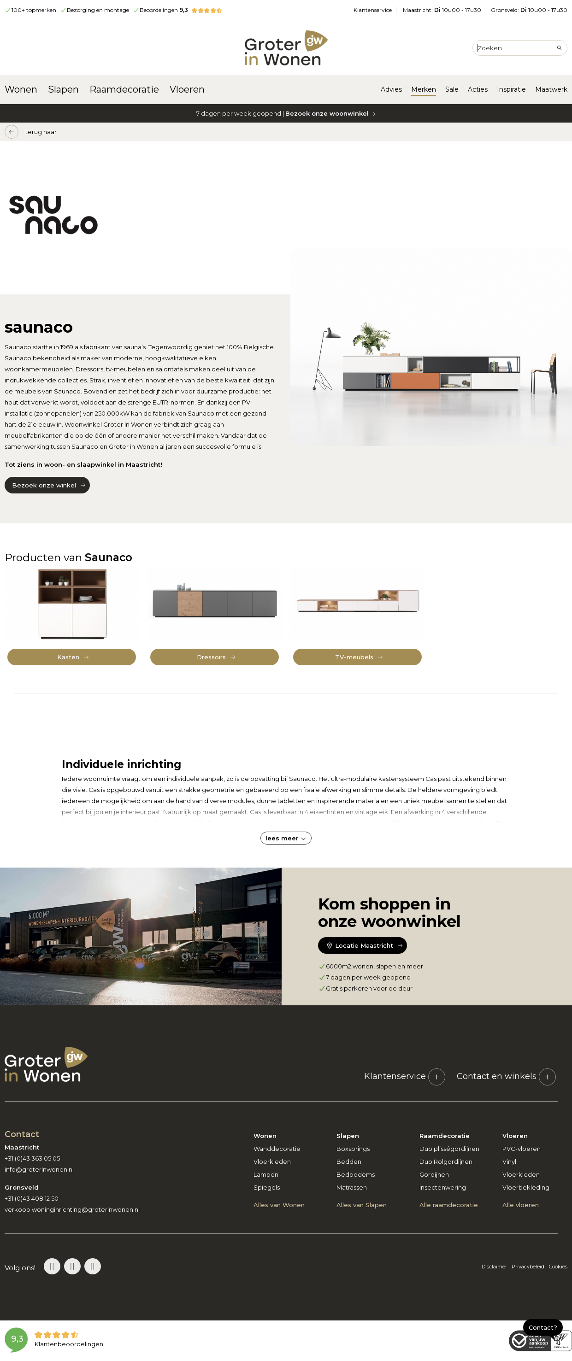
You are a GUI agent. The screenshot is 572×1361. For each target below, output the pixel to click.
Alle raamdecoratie (448, 1204)
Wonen (21, 89)
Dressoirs (211, 657)
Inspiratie (511, 89)
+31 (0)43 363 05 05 (32, 1158)
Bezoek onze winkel (44, 485)
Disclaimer (494, 1266)
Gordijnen (434, 1174)
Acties (478, 89)
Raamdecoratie (124, 89)
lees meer (286, 838)
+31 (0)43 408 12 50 (32, 1198)
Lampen (266, 1174)
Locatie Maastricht (359, 945)
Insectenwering (442, 1187)
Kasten (68, 657)
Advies (391, 89)
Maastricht (442, 9)
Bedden (348, 1161)
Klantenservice (373, 9)
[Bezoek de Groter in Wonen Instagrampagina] (72, 1266)
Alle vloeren (520, 1204)
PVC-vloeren (521, 1148)
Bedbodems (355, 1174)
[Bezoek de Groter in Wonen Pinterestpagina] (52, 1266)
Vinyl (509, 1161)
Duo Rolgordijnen (445, 1161)
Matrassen (351, 1187)
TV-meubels (354, 657)
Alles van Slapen (361, 1204)
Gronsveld (529, 9)
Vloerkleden (272, 1161)
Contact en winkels (506, 1076)
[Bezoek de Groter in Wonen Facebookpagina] (92, 1266)
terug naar (41, 131)
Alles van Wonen (279, 1204)
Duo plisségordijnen (449, 1148)
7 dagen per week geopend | (286, 113)
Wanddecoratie (277, 1148)
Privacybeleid (528, 1266)
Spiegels (267, 1187)
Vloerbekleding (525, 1187)
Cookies (558, 1266)
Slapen (63, 89)
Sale (452, 89)
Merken (423, 89)
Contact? (543, 1327)
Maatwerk (551, 89)
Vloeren (187, 89)
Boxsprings (353, 1148)
